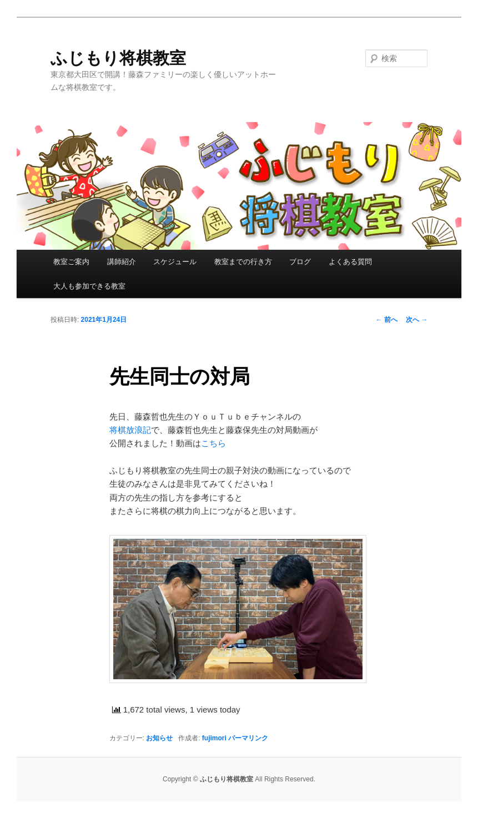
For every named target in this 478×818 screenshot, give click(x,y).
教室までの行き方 (243, 261)
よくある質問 (350, 261)
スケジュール (175, 261)
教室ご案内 (71, 261)
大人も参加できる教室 (89, 286)
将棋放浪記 (130, 430)
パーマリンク (248, 738)
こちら (213, 443)
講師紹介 (121, 261)
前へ (386, 320)
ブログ (300, 261)
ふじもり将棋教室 (118, 58)
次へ (416, 320)
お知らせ (159, 738)
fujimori (214, 738)
